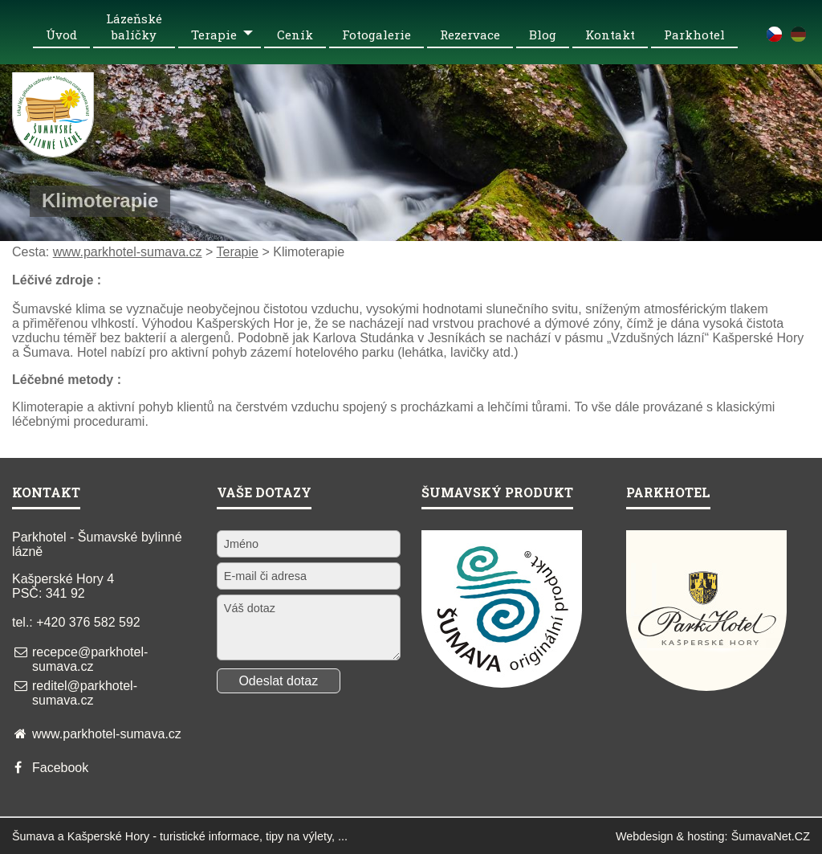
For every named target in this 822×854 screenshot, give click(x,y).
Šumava (33, 836)
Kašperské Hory (108, 836)
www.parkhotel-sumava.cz (127, 252)
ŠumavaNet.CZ (770, 836)
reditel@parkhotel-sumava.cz (84, 693)
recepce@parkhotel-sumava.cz (90, 659)
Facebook (60, 767)
